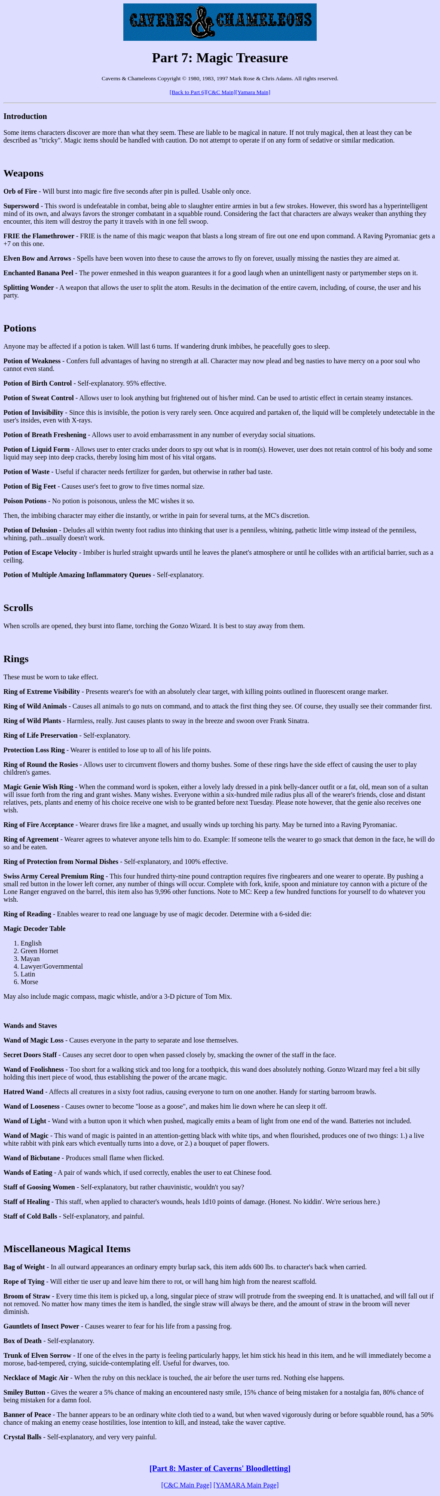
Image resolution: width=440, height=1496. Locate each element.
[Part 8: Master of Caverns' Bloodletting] (220, 1468)
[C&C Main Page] (186, 1485)
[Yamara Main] (252, 92)
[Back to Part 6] (188, 92)
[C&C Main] (221, 92)
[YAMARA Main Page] (246, 1485)
